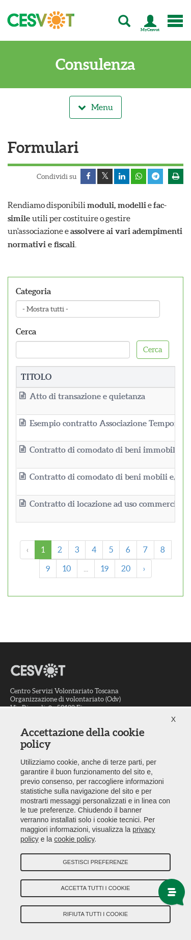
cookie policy (74, 839)
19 (104, 568)
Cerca (26, 331)
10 (67, 568)
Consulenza (95, 64)
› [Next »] (144, 568)
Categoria (33, 291)
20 (125, 568)
